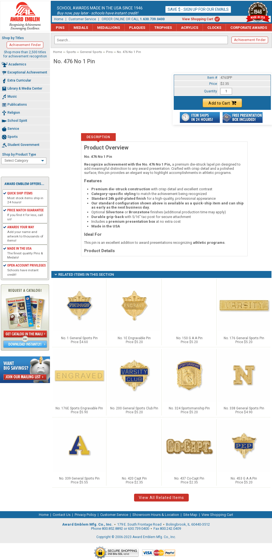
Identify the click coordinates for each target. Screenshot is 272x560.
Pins (60, 28)
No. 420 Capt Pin (134, 478)
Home (58, 19)
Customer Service (82, 19)
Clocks (214, 28)
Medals (81, 28)
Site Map (190, 515)
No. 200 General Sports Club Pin (134, 408)
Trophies (163, 28)
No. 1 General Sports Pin (79, 338)
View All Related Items (161, 497)
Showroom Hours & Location (155, 515)
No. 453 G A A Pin (244, 478)
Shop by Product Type (19, 154)
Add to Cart (222, 102)
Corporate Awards (248, 28)
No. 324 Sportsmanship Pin (189, 408)
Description (98, 137)
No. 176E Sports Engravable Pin (79, 408)
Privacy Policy (85, 515)
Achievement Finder (250, 40)
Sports (71, 52)
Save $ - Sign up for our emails (198, 9)
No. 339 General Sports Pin (79, 478)
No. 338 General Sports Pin (244, 408)
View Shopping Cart (197, 19)
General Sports (91, 52)
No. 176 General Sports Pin (244, 338)
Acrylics (189, 28)
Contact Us (61, 515)
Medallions (108, 28)
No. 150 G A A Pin (189, 338)
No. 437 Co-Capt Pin (189, 478)
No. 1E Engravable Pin (134, 338)
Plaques (137, 28)
